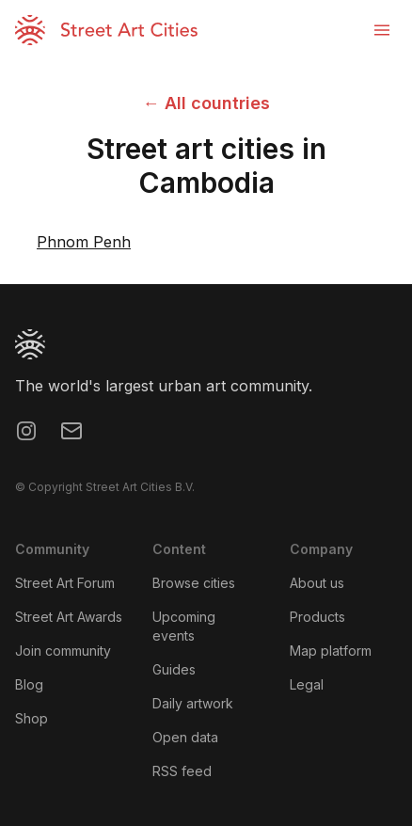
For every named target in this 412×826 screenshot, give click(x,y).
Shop (31, 718)
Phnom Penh (84, 241)
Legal (307, 684)
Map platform (331, 651)
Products (317, 617)
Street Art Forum (65, 583)
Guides (174, 669)
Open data (185, 737)
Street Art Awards (68, 617)
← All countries (206, 103)
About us (317, 583)
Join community (63, 651)
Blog (29, 684)
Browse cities (193, 583)
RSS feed (182, 771)
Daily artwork (192, 703)
